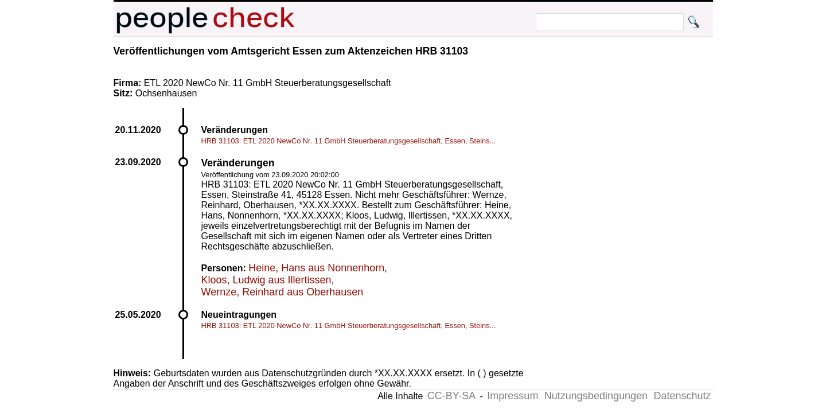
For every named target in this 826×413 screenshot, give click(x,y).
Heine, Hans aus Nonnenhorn (316, 268)
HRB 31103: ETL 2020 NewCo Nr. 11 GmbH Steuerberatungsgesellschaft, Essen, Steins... (348, 141)
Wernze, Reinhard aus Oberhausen (282, 292)
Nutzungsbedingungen (596, 396)
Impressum (512, 396)
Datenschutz (682, 396)
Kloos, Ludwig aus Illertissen (266, 280)
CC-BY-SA (451, 396)
